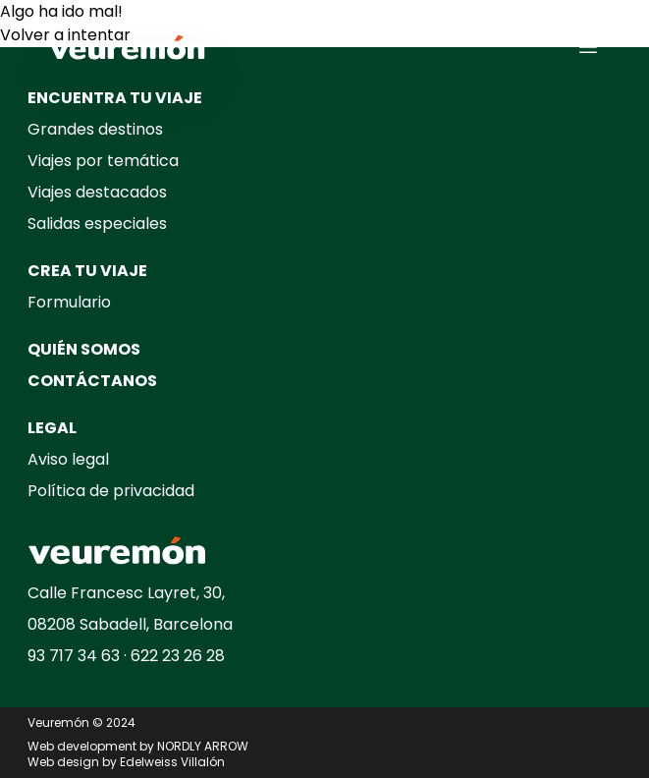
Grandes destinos (95, 129)
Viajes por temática (103, 160)
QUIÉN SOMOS (83, 349)
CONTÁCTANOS (92, 380)
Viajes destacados (97, 192)
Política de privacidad (110, 490)
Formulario (69, 302)
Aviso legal (68, 459)
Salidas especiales (97, 223)
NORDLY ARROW (202, 746)
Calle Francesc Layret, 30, (126, 593)
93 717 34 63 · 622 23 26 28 (126, 655)
